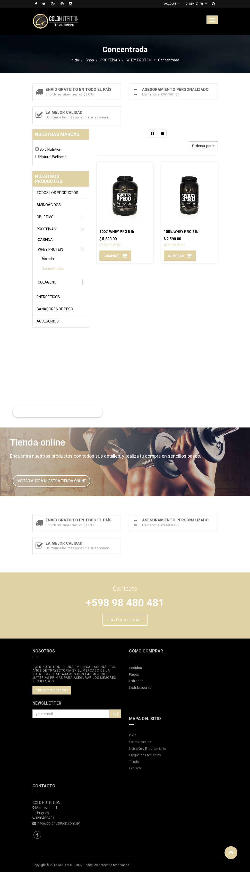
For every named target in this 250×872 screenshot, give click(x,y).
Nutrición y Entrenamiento (147, 748)
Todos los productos (57, 193)
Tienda (134, 762)
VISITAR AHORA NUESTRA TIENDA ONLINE (51, 481)
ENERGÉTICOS (48, 297)
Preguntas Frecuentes (145, 755)
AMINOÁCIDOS (49, 205)
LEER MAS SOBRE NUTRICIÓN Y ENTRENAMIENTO (57, 412)
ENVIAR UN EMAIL (125, 620)
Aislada (48, 259)
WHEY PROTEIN (139, 60)
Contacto (135, 768)
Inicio (75, 60)
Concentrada (168, 60)
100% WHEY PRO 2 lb (181, 232)
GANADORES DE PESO (55, 309)
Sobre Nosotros (140, 742)
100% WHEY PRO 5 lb (116, 232)
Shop (89, 60)
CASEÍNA (45, 240)
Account (172, 3)
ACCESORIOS (48, 321)
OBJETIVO (45, 217)
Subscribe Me (115, 713)
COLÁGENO (47, 282)
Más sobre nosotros (52, 690)
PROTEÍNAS (110, 60)
